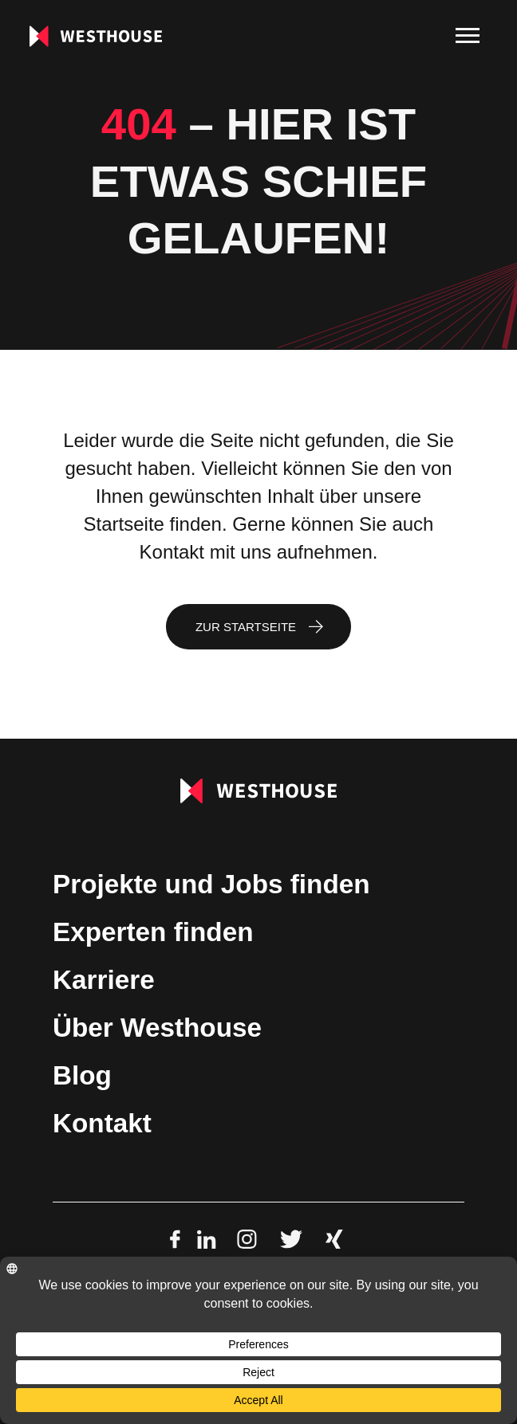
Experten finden (153, 932)
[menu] (467, 36)
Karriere (104, 979)
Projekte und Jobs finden (211, 884)
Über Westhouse (157, 1027)
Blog (82, 1075)
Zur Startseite (245, 627)
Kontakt (102, 1123)
